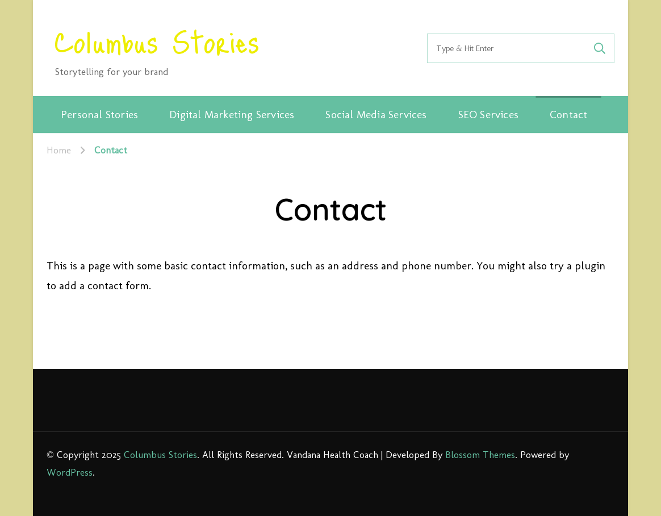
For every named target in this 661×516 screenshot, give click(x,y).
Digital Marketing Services (231, 114)
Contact (568, 114)
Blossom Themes (480, 454)
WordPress (70, 472)
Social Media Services (375, 114)
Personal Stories (99, 114)
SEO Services (488, 114)
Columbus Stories (157, 40)
